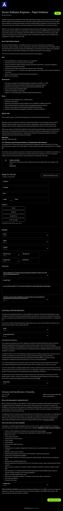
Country (5, 199)
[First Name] (25, 183)
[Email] (25, 195)
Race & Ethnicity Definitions (9, 340)
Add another (5, 266)
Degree (4, 240)
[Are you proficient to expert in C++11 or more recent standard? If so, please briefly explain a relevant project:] (31, 291)
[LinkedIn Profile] (25, 282)
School (4, 234)
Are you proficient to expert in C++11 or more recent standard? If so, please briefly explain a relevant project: (27, 286)
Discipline (5, 247)
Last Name (6, 187)
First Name (6, 181)
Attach (13, 208)
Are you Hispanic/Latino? (8, 334)
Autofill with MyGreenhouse (50, 175)
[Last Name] (25, 189)
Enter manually (14, 220)
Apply (57, 13)
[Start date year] (30, 256)
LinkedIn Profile (6, 280)
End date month (6, 259)
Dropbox (13, 212)
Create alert (12, 166)
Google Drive (13, 216)
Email (4, 193)
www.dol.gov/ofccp (49, 420)
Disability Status (6, 483)
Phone (16, 199)
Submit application (54, 500)
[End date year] (30, 262)
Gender (4, 328)
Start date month (6, 254)
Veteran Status (6, 382)
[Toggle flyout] (11, 201)
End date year (26, 259)
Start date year (26, 254)
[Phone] (31, 201)
